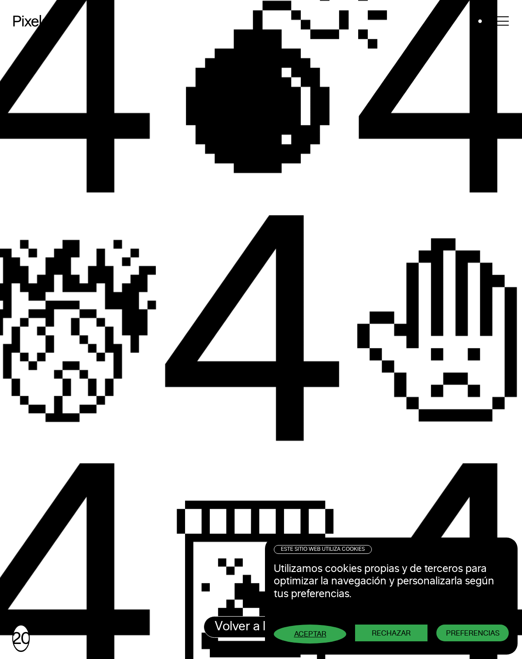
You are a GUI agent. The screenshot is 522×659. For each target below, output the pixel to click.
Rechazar (391, 633)
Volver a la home (261, 626)
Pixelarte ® (44, 21)
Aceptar (310, 634)
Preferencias (472, 633)
